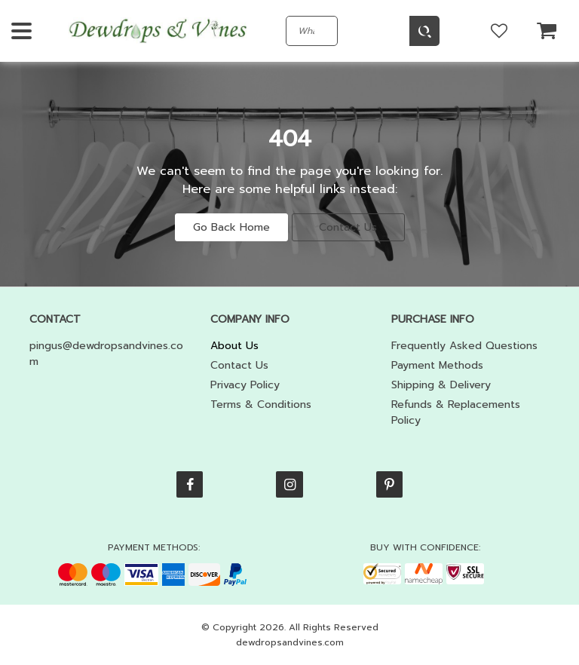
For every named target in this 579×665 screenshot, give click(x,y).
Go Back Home (231, 227)
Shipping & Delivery (441, 385)
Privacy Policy (245, 385)
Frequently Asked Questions (464, 346)
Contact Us (348, 227)
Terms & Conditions (260, 404)
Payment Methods (437, 365)
